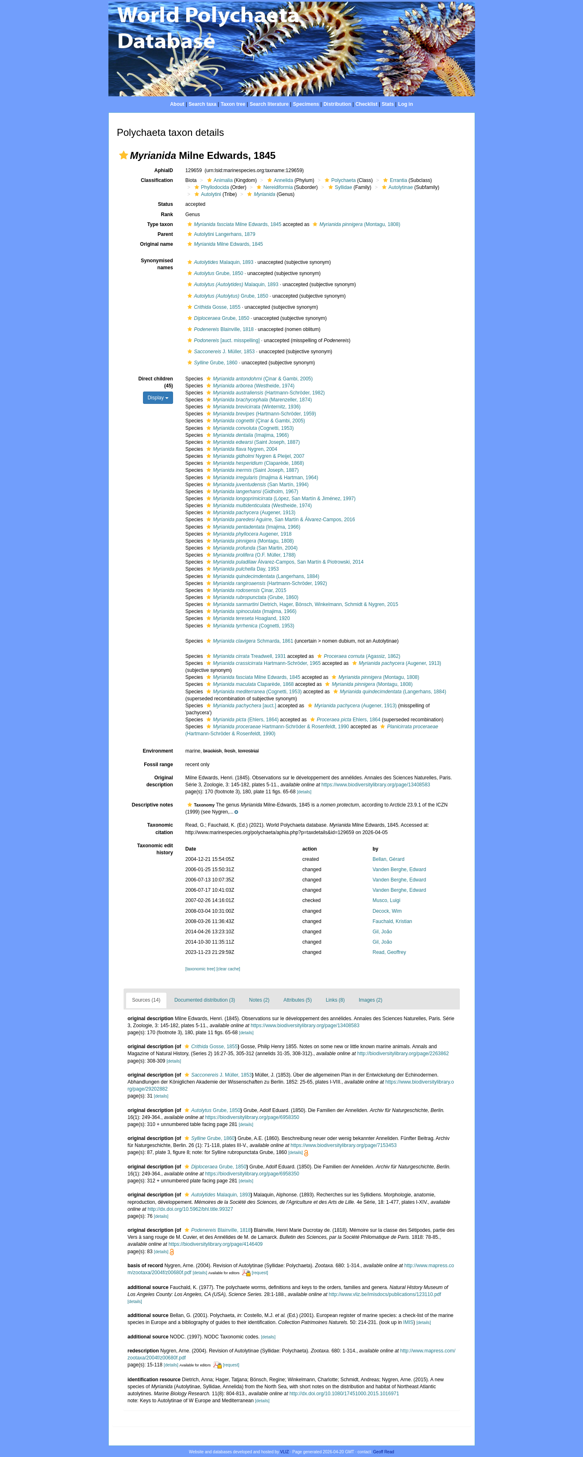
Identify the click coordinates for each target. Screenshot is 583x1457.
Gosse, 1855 (213, 307)
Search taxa (202, 104)
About (177, 104)
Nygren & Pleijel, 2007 (254, 456)
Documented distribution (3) (204, 1000)
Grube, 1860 (211, 363)
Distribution (337, 104)
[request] (260, 1273)
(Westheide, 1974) (249, 386)
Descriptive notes (152, 805)
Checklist (366, 104)
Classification (157, 180)
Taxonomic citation (160, 828)
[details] (304, 792)
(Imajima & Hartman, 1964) (261, 477)
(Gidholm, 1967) (251, 491)
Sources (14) (146, 1000)
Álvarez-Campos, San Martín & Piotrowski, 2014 (284, 562)
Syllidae (339, 187)
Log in (405, 104)
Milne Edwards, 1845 (233, 224)
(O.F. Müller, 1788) (250, 555)
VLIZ (284, 1452)
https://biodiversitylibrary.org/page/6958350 (252, 1117)
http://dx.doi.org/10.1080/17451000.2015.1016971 (344, 1393)
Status (165, 204)
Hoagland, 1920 (247, 618)
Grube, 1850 (214, 273)
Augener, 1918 (248, 534)
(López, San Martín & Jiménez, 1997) (280, 498)
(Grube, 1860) (251, 597)
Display (158, 398)
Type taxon (160, 224)
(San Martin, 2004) (250, 548)
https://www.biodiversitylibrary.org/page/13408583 (375, 785)
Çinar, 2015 (245, 590)
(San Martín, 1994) (256, 484)
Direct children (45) (155, 382)
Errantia (394, 180)
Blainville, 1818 (219, 329)
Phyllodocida (210, 187)
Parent (165, 234)
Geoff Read (383, 1452)
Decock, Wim (387, 911)
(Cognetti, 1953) (249, 428)
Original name (156, 244)
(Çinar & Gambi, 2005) (258, 379)
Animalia (219, 180)
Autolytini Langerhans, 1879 (220, 234)
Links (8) (335, 1000)
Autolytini (206, 194)
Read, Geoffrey (389, 952)
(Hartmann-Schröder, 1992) (265, 583)
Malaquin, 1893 (219, 262)
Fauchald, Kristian (392, 921)
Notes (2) (259, 1000)
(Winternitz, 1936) (252, 407)
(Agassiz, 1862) (357, 656)
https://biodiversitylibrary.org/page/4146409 (216, 1244)
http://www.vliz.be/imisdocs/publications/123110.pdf (385, 1294)
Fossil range (158, 764)
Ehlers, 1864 (344, 720)
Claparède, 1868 (249, 684)
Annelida (279, 180)
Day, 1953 (241, 569)
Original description (159, 781)
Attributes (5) (297, 1000)
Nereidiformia (274, 187)
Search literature (269, 104)
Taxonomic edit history (155, 849)
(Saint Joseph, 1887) (252, 442)
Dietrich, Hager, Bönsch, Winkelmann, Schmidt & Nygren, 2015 (301, 604)
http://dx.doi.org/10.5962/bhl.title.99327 (190, 1209)
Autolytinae (396, 187)
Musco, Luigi (386, 900)
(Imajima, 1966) (246, 435)
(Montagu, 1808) (355, 224)
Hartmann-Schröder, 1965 (262, 663)
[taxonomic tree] (200, 969)
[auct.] (240, 706)
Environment (158, 751)
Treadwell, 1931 (245, 656)
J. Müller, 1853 (220, 351)
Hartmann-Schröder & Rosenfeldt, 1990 (276, 727)
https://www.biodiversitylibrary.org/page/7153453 (343, 1145)
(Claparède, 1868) (254, 463)
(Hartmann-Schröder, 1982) (264, 393)
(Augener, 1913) (249, 512)
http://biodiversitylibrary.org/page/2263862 (403, 1053)
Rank (167, 214)
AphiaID (163, 170)
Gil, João (382, 932)
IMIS (408, 1322)
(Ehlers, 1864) (241, 720)
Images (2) (370, 1000)
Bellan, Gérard (388, 859)
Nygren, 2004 (240, 449)
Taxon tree (233, 104)
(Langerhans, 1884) (261, 576)
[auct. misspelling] (222, 340)
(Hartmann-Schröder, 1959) (260, 414)
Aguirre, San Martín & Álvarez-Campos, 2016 (279, 519)
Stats (388, 104)
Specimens (306, 104)
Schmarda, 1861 (248, 641)
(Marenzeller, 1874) (258, 400)
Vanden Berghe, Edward (399, 869)
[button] (123, 155)
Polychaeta (339, 180)
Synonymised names (157, 264)
